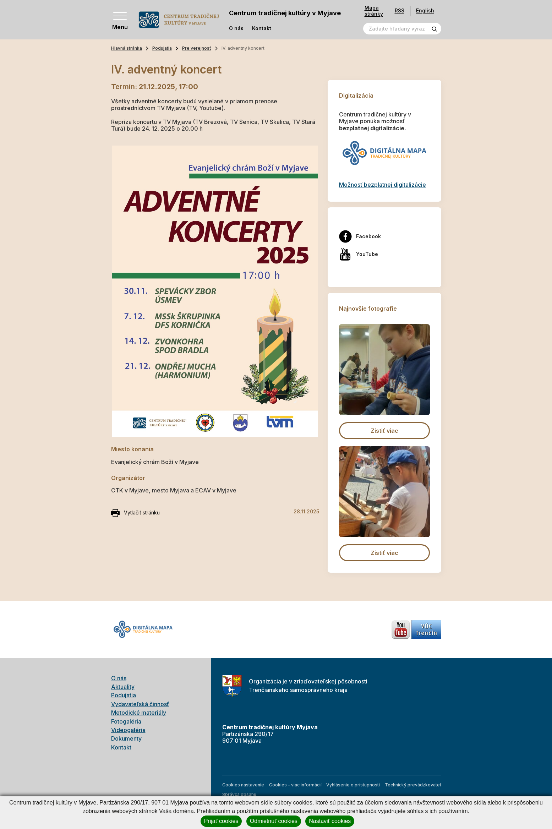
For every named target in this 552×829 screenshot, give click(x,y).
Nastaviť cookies (330, 821)
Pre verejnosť (196, 48)
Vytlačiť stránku (135, 513)
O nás (236, 28)
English (425, 10)
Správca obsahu (239, 794)
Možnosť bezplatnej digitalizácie (382, 184)
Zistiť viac (384, 430)
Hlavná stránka (126, 48)
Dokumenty (126, 738)
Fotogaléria (126, 721)
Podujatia (162, 48)
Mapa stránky (374, 11)
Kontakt (261, 28)
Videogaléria (128, 729)
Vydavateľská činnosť (140, 704)
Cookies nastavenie (243, 784)
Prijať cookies (221, 821)
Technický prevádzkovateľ (413, 784)
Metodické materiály (138, 712)
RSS (399, 10)
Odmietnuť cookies (273, 821)
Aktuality (123, 686)
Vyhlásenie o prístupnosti (353, 784)
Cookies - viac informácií (295, 784)
